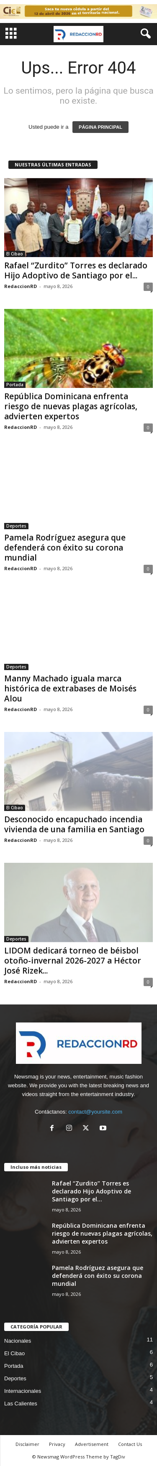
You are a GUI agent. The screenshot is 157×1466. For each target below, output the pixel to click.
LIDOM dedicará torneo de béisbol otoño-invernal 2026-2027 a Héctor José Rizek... (72, 960)
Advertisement (91, 1444)
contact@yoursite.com (95, 1112)
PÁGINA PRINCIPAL (100, 127)
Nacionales (17, 1341)
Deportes (16, 526)
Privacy (57, 1444)
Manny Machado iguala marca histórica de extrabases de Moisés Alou (70, 688)
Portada (14, 385)
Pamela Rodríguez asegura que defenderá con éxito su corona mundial (65, 547)
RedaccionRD (20, 286)
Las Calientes (20, 1403)
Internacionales (22, 1391)
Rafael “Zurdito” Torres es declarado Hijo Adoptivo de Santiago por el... (75, 270)
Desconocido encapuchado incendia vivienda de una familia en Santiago (74, 824)
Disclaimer (27, 1444)
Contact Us (130, 1444)
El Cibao (14, 254)
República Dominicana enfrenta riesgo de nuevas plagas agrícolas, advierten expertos (70, 406)
